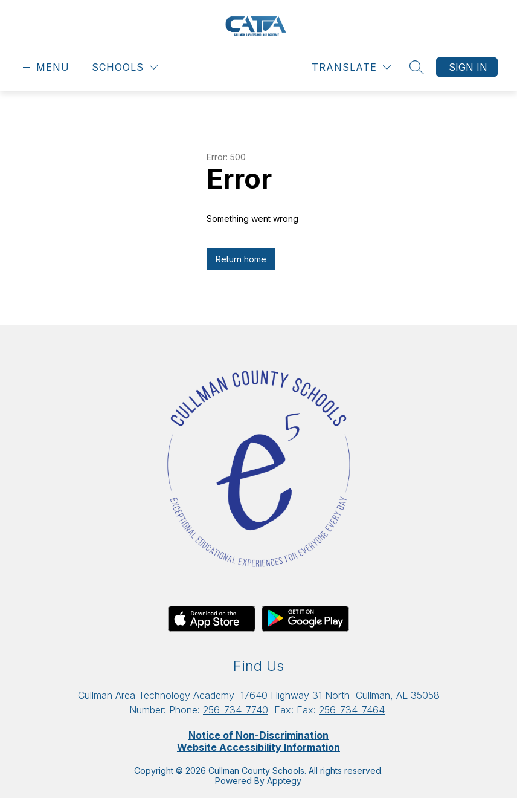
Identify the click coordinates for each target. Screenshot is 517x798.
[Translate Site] (351, 67)
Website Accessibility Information (258, 747)
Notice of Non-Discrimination (258, 735)
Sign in (468, 67)
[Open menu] (44, 67)
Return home (241, 259)
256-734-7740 (235, 710)
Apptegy (284, 781)
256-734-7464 (352, 710)
